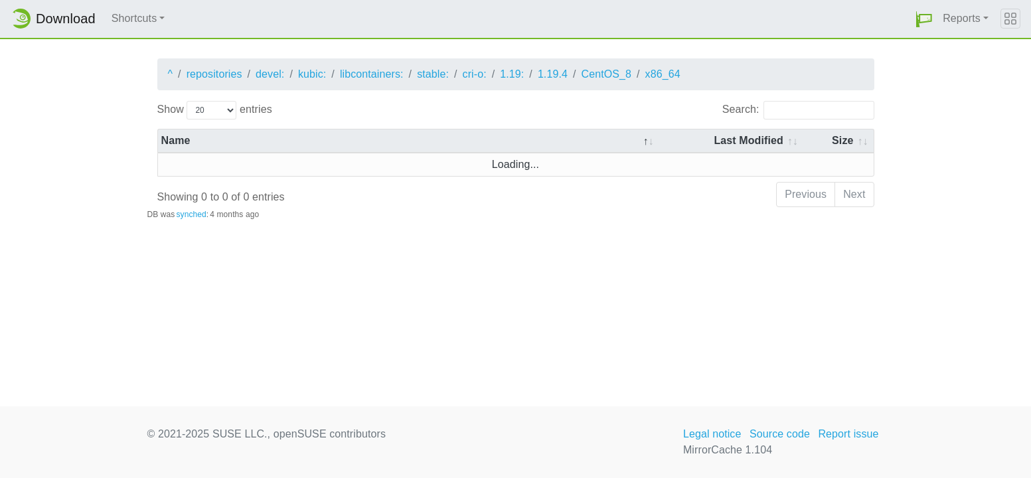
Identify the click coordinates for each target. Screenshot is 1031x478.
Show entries (214, 110)
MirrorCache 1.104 (727, 449)
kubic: (312, 74)
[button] (924, 19)
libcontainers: (372, 74)
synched (191, 214)
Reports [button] (962, 18)
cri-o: (475, 74)
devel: (270, 74)
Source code (780, 433)
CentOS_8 (607, 74)
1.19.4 (553, 74)
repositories (214, 74)
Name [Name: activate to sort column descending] (176, 140)
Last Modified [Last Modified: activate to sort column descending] (748, 140)
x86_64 (662, 74)
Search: (798, 110)
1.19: (512, 74)
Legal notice (712, 433)
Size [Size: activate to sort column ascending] (842, 140)
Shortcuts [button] (134, 18)
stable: (433, 74)
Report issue (848, 433)
